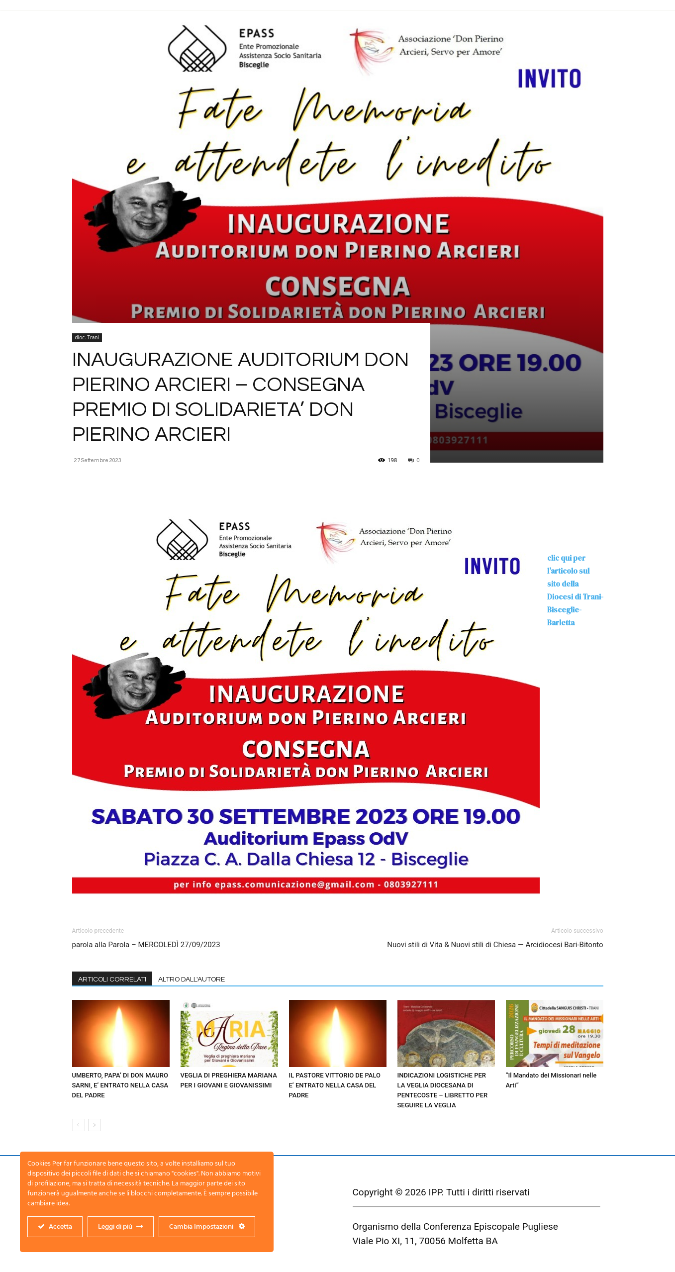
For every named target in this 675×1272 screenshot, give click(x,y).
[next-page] (94, 1125)
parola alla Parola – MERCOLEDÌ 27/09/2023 (146, 944)
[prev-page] (78, 1125)
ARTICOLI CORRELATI (112, 979)
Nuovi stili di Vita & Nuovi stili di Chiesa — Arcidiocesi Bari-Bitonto (495, 944)
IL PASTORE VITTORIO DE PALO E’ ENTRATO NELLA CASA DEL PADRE (335, 1085)
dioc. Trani (87, 337)
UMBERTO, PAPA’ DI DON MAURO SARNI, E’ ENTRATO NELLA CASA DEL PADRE (120, 1085)
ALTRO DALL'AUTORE (191, 979)
